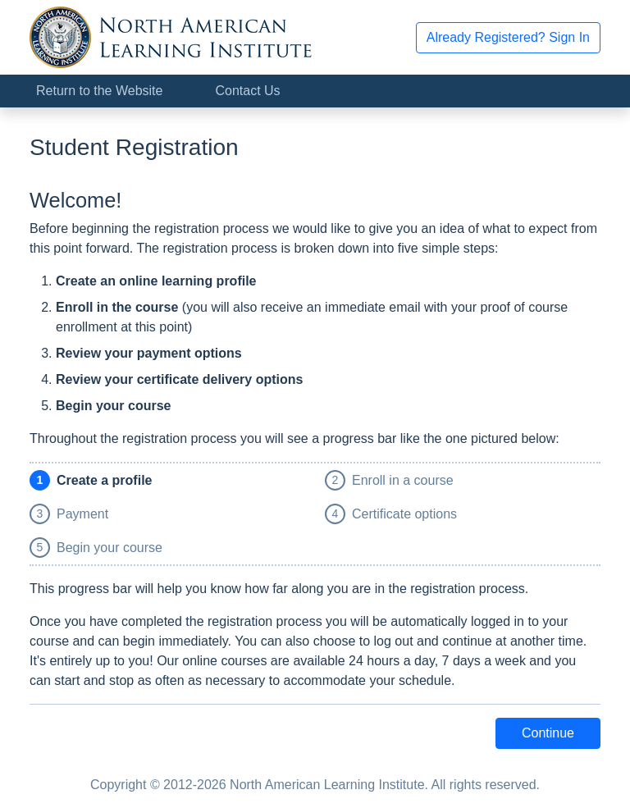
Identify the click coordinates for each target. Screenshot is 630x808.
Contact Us (247, 91)
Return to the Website (99, 91)
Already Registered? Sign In (508, 37)
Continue (548, 733)
